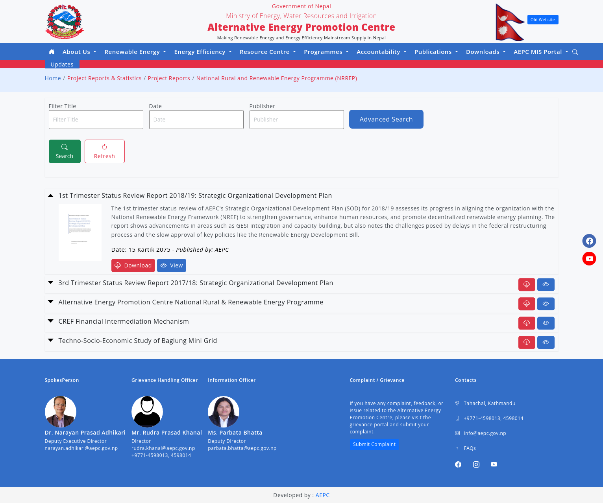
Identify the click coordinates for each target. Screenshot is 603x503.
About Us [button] (77, 51)
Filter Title (62, 106)
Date (155, 106)
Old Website (543, 19)
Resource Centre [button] (265, 51)
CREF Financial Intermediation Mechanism (124, 321)
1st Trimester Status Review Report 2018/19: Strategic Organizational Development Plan (195, 195)
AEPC (323, 495)
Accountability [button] (379, 51)
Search (64, 151)
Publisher (263, 106)
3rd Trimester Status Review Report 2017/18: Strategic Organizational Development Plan (196, 282)
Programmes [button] (324, 51)
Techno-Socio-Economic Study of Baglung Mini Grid (138, 340)
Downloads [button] (483, 51)
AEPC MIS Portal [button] (539, 51)
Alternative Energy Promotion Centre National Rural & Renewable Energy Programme (191, 302)
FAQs (465, 448)
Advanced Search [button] (386, 119)
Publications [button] (433, 51)
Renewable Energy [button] (132, 51)
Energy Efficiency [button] (200, 51)
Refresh (104, 151)
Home (53, 78)
